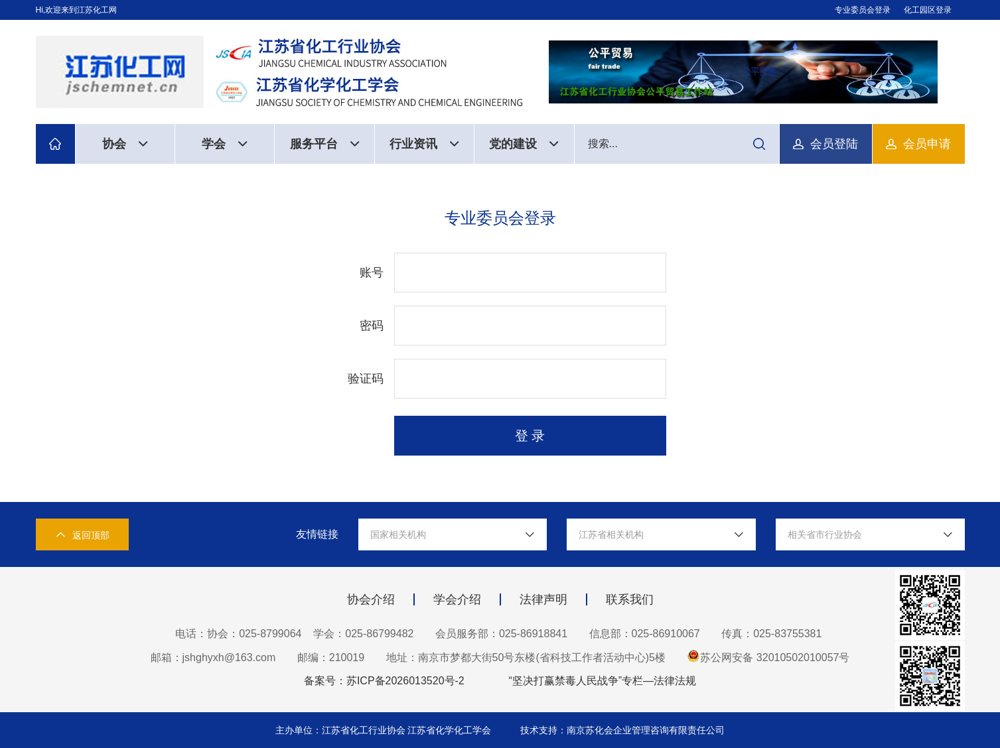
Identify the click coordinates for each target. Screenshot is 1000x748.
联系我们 (630, 599)
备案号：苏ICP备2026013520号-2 (384, 680)
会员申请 (927, 144)
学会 (225, 144)
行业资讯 (424, 144)
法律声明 (543, 599)
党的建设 (524, 144)
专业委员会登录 (863, 10)
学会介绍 (457, 599)
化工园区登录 (928, 10)
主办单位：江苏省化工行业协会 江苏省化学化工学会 (384, 730)
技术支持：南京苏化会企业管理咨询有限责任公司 (622, 730)
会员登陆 (834, 144)
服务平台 (325, 144)
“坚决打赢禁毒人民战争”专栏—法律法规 (602, 680)
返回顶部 (82, 534)
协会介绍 (371, 599)
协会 (125, 144)
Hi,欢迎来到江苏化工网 (76, 10)
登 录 (530, 435)
